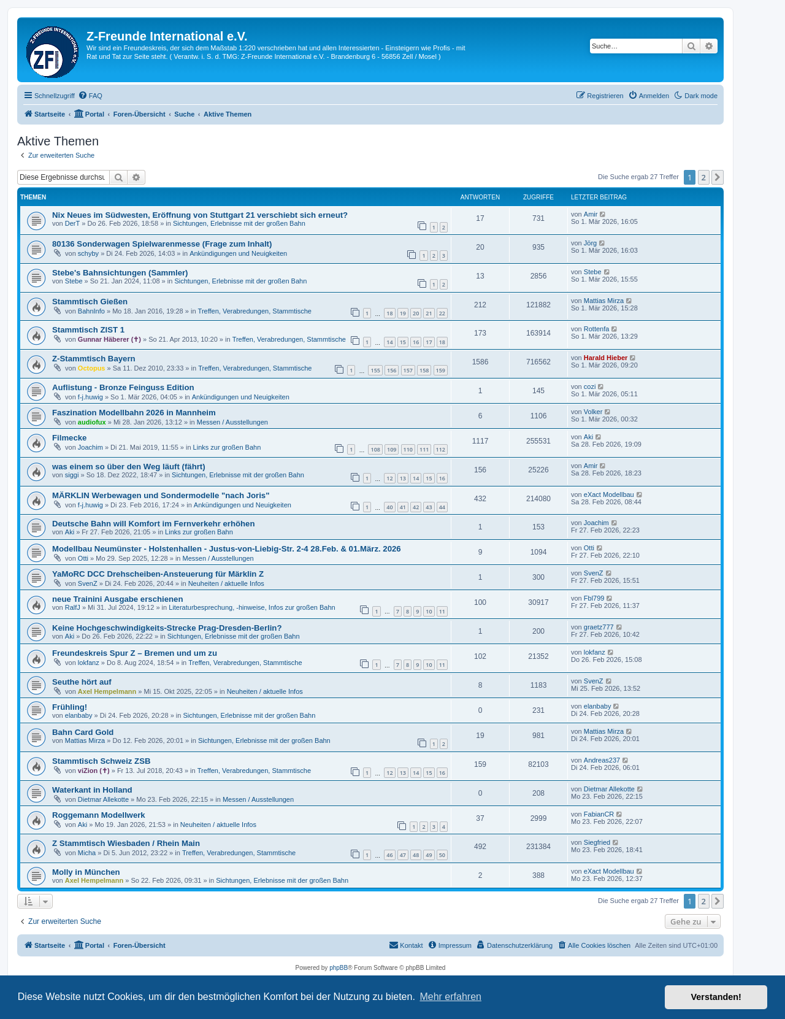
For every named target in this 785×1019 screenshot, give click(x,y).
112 (440, 449)
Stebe (74, 281)
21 (429, 313)
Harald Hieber (606, 357)
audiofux (92, 422)
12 (389, 478)
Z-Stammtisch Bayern (94, 358)
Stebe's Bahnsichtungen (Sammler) (120, 272)
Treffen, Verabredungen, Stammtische (255, 311)
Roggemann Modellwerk (98, 815)
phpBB (338, 967)
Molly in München (86, 872)
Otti (83, 558)
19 (403, 313)
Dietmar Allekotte (103, 799)
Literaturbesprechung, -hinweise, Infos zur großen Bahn (252, 607)
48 (416, 855)
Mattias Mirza (604, 300)
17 (429, 342)
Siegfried (597, 842)
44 (442, 507)
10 (429, 611)
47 (403, 855)
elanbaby (79, 715)
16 (416, 342)
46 (389, 855)
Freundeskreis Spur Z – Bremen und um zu (134, 653)
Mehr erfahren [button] (450, 996)
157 (408, 370)
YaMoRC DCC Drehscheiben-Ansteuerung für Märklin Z (158, 574)
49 (429, 855)
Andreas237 (602, 760)
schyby (88, 253)
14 (389, 342)
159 (440, 370)
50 (442, 855)
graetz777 (599, 627)
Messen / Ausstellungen (232, 422)
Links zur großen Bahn (227, 447)
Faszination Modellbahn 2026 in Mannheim (134, 412)
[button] (717, 177)
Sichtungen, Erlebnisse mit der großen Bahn (239, 223)
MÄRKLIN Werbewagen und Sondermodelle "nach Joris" (160, 495)
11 (442, 611)
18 (389, 313)
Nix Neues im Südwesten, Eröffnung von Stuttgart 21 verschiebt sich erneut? (200, 215)
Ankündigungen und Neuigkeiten (238, 253)
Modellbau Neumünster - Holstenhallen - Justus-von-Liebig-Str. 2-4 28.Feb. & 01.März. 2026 (226, 548)
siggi (72, 475)
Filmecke (69, 437)
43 (429, 507)
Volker (593, 411)
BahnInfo (91, 311)
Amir (591, 214)
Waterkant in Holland (92, 789)
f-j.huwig (90, 397)
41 (403, 507)
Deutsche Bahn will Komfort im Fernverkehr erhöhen (153, 523)
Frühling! (69, 707)
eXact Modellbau (609, 494)
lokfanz (88, 662)
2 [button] (704, 177)
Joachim (90, 447)
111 (424, 449)
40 (389, 507)
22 (442, 313)
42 (416, 507)
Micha (87, 852)
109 (391, 449)
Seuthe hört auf (82, 681)
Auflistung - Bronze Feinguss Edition (123, 387)
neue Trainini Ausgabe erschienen (117, 599)
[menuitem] (90, 95)
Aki (588, 436)
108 (375, 449)
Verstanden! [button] (716, 997)
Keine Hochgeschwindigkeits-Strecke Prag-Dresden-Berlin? (166, 628)
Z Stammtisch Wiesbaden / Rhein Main (126, 843)
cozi (590, 386)
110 (408, 449)
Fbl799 (594, 598)
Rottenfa (597, 329)
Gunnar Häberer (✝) (109, 339)
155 (375, 370)
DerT (72, 223)
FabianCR (599, 814)
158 (424, 370)
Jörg (590, 243)
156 (391, 370)
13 (403, 478)
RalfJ (72, 607)
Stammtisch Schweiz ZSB (101, 761)
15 (403, 342)
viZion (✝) (94, 770)
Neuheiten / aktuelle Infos (226, 583)
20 (416, 313)
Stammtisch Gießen (90, 301)
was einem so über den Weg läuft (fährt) (128, 466)
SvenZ (88, 583)
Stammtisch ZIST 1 (88, 329)
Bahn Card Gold (82, 732)
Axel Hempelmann (107, 691)
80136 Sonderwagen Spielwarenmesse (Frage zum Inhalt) (162, 243)
